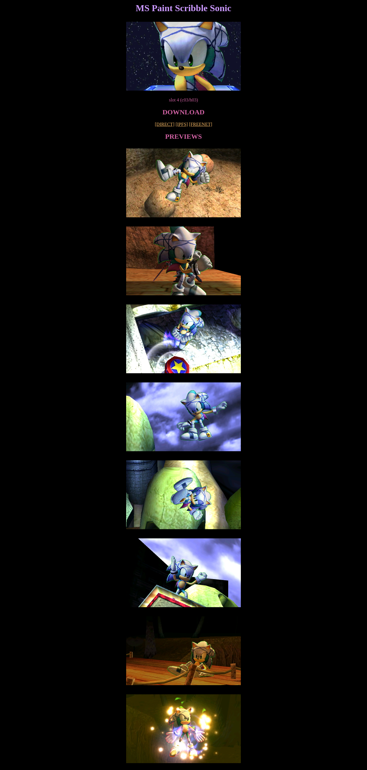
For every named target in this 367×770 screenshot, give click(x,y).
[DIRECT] (164, 124)
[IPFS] (181, 124)
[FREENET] (200, 124)
